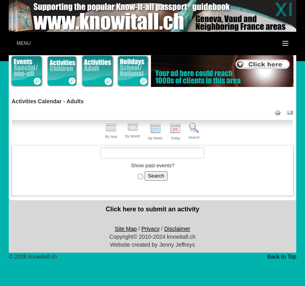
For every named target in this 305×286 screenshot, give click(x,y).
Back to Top (281, 256)
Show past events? (153, 165)
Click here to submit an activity (152, 209)
